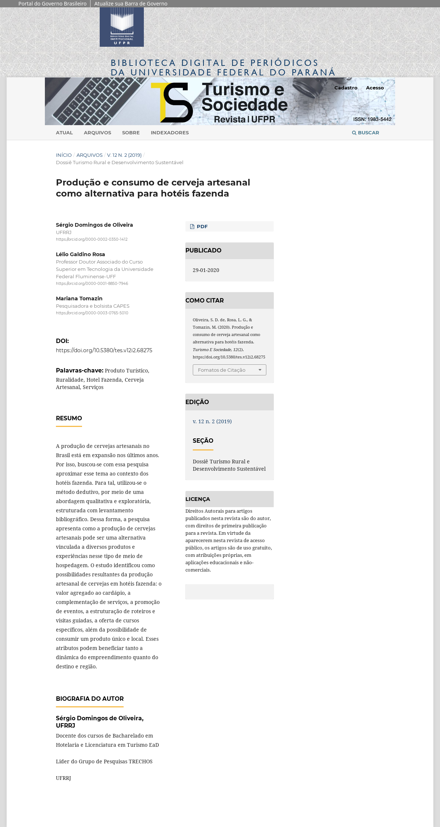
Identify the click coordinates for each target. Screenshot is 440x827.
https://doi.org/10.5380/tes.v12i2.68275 (104, 350)
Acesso (375, 88)
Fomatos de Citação (221, 370)
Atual (64, 132)
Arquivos (97, 132)
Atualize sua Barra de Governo (130, 3)
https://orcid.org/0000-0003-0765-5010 (92, 313)
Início (64, 155)
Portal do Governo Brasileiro (52, 3)
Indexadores (170, 132)
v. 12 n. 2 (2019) (124, 155)
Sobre (131, 132)
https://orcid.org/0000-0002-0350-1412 (92, 239)
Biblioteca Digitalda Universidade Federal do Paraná (224, 67)
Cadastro (346, 88)
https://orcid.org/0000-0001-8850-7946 (92, 283)
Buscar (365, 132)
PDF (201, 226)
